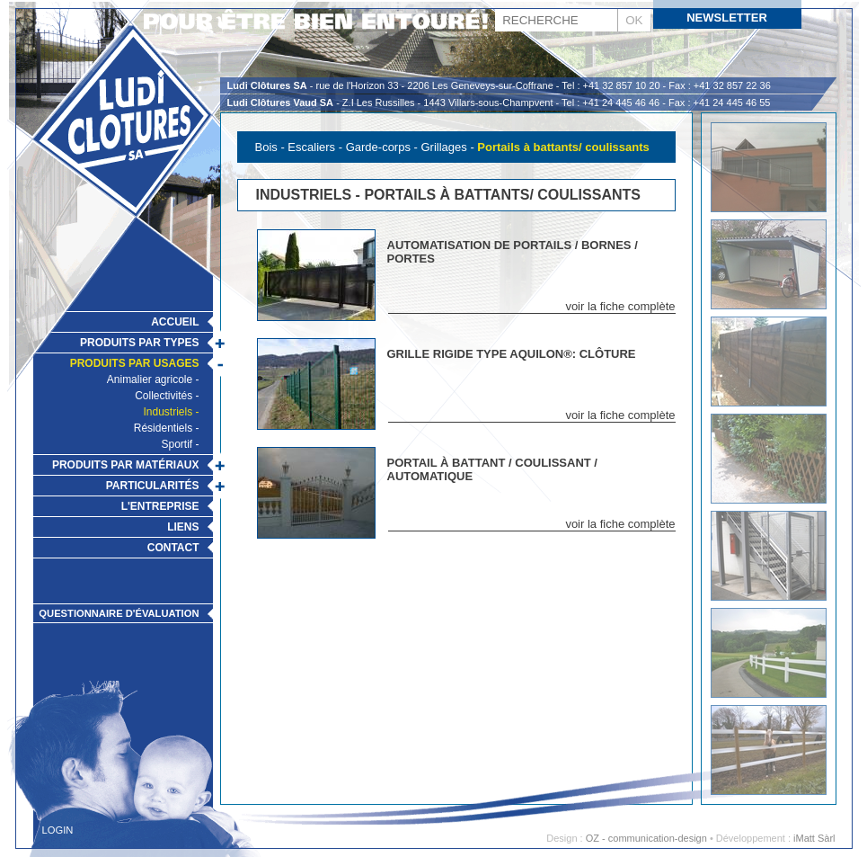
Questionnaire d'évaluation (119, 613)
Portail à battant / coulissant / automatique (492, 469)
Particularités (152, 485)
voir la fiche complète (620, 306)
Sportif (176, 444)
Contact (173, 547)
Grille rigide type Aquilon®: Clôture (511, 354)
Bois (266, 147)
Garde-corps (378, 147)
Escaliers (311, 147)
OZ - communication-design (646, 838)
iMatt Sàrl (814, 838)
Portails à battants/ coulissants (563, 147)
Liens (183, 527)
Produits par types (139, 342)
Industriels (167, 412)
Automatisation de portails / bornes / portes (512, 251)
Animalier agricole (149, 379)
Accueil (175, 322)
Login (58, 830)
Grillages (443, 147)
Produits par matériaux (125, 465)
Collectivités (163, 395)
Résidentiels (163, 428)
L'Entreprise (160, 506)
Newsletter (726, 17)
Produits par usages (134, 363)
